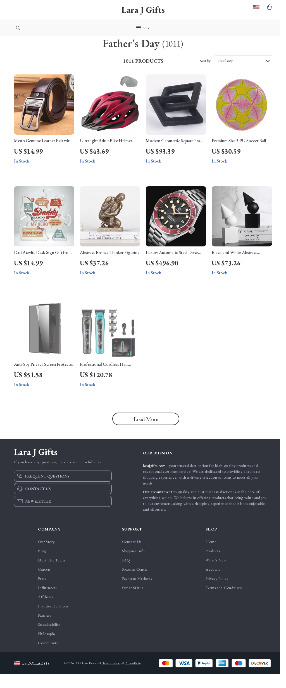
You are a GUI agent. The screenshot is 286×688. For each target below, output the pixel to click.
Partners (44, 628)
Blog (42, 564)
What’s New (216, 573)
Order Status (132, 601)
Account (213, 582)
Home (211, 555)
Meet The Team (51, 573)
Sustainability (49, 638)
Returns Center (135, 582)
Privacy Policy (217, 592)
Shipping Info (133, 564)
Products (213, 564)
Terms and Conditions (224, 601)
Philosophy (47, 647)
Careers (44, 582)
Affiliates (45, 610)
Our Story (46, 555)
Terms (106, 677)
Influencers (47, 601)
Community (48, 656)
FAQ (126, 573)
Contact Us (131, 555)
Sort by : (206, 74)
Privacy (117, 677)
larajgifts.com (154, 479)
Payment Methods (137, 592)
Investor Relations (53, 619)
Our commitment (157, 505)
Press (42, 592)
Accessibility (133, 677)
